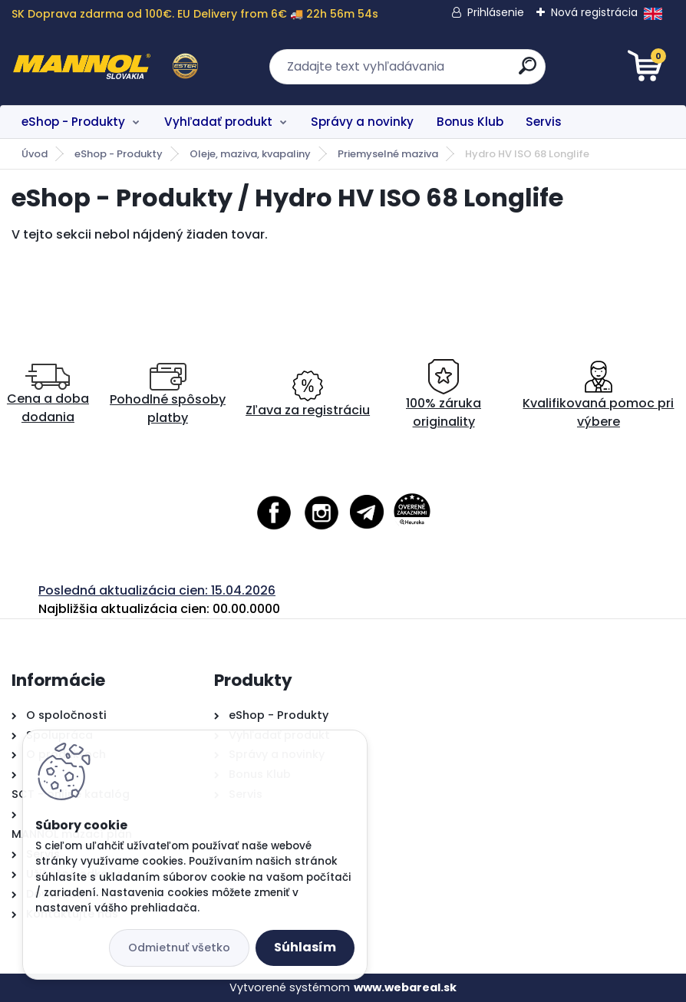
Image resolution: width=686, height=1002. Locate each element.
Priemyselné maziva (388, 154)
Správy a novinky (362, 122)
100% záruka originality (443, 394)
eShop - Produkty (73, 122)
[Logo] (106, 66)
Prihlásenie (495, 12)
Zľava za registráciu (308, 395)
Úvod (34, 154)
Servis (544, 122)
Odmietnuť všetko (179, 947)
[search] (527, 72)
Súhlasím (305, 947)
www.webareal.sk (405, 987)
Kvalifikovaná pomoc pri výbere (598, 394)
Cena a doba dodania (48, 395)
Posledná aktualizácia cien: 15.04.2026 (156, 590)
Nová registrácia (594, 12)
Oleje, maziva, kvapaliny (250, 154)
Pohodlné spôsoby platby (168, 395)
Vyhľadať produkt (218, 122)
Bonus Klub (470, 122)
